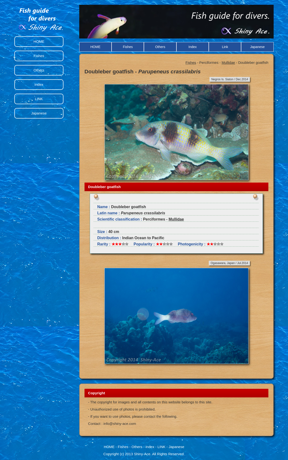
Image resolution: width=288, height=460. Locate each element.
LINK (39, 99)
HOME (95, 47)
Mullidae (228, 62)
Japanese (257, 47)
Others (160, 47)
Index (192, 47)
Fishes (128, 47)
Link (225, 47)
